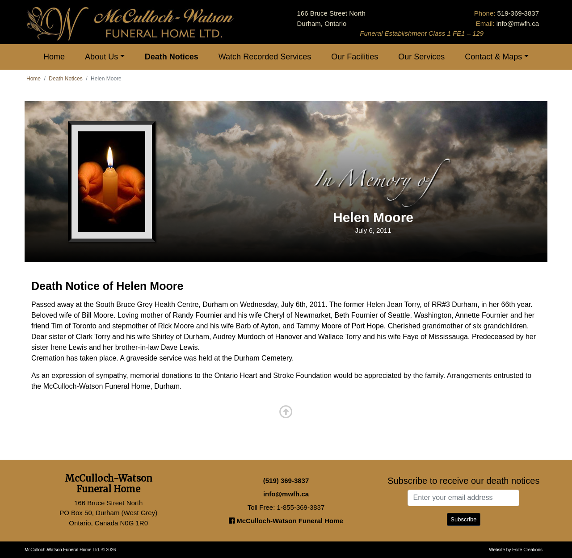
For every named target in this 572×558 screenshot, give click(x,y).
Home (54, 56)
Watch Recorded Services (265, 56)
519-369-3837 (518, 13)
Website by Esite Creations (516, 549)
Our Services (421, 56)
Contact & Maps (493, 56)
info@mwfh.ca (517, 23)
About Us (101, 56)
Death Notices (171, 56)
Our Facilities (354, 56)
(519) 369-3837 (286, 480)
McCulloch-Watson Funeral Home (286, 520)
